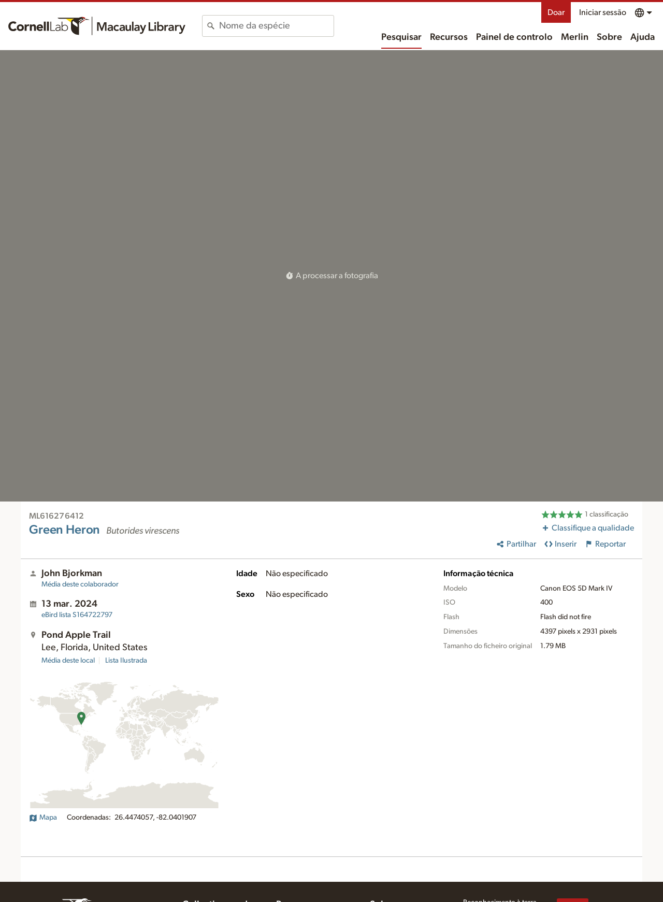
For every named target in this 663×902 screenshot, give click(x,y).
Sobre (609, 37)
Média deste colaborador (80, 584)
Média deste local (68, 660)
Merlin (574, 37)
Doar (556, 12)
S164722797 (76, 615)
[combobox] (276, 26)
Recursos (449, 37)
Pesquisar (401, 37)
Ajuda (642, 37)
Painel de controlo (514, 37)
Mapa (43, 817)
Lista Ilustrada (126, 660)
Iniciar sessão (602, 12)
